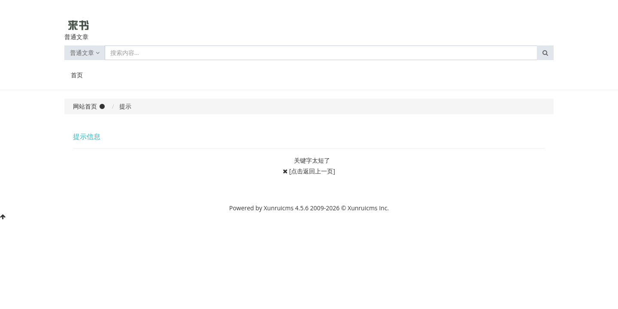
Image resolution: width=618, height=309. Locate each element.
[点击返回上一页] (312, 171)
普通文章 (85, 52)
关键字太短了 (312, 160)
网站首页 (85, 106)
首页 (77, 75)
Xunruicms (279, 208)
